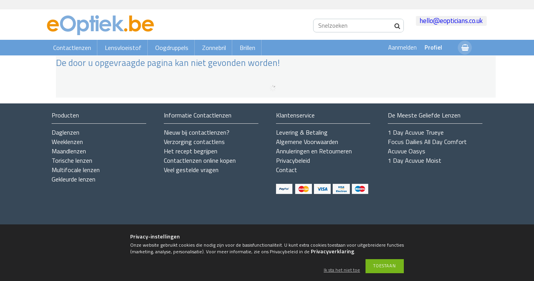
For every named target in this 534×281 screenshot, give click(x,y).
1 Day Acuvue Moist (414, 160)
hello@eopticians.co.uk (451, 21)
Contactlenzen (72, 47)
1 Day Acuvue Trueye (416, 132)
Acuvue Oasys (406, 151)
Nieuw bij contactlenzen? (196, 132)
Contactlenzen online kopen (200, 160)
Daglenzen (65, 132)
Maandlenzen (69, 151)
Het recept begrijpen (190, 151)
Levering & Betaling (302, 132)
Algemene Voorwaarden (307, 141)
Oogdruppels (171, 47)
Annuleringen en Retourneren (314, 151)
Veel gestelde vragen (191, 169)
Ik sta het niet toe (342, 270)
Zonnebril (214, 47)
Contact (286, 169)
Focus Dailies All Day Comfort (427, 141)
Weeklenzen (67, 141)
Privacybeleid (293, 160)
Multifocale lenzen (76, 169)
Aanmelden (402, 47)
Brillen (247, 47)
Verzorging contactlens (194, 141)
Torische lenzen (72, 160)
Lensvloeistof (123, 47)
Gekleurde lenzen (73, 179)
